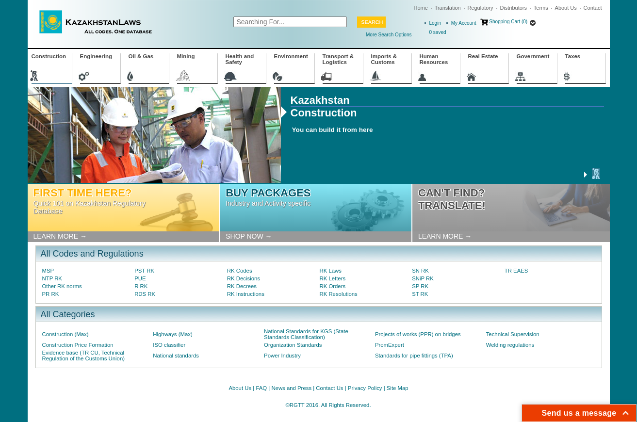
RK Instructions (245, 294)
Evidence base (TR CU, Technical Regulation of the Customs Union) (83, 355)
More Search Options (389, 34)
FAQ (261, 388)
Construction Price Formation (78, 345)
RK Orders (332, 286)
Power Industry (282, 355)
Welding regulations (510, 345)
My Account (463, 23)
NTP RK (52, 278)
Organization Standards (293, 345)
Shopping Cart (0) (508, 21)
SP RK (420, 286)
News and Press (291, 388)
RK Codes (239, 271)
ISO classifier (169, 345)
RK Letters (332, 278)
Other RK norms (62, 286)
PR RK (50, 294)
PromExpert (389, 345)
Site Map (397, 388)
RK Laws (330, 271)
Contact (593, 8)
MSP (48, 271)
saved (437, 32)
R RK (140, 286)
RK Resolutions (338, 294)
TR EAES (516, 271)
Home (421, 8)
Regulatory (480, 8)
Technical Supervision (512, 334)
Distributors (513, 8)
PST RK (144, 271)
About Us (566, 8)
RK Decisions (243, 278)
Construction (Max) (65, 334)
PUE (140, 278)
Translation (448, 8)
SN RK (420, 271)
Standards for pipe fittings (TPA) (414, 355)
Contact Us (329, 388)
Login (435, 23)
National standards (176, 355)
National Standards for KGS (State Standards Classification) (306, 334)
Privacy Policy (365, 388)
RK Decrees (242, 286)
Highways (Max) (172, 334)
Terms (541, 8)
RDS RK (144, 294)
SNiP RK (423, 278)
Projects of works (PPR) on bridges (418, 334)
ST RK (420, 294)
